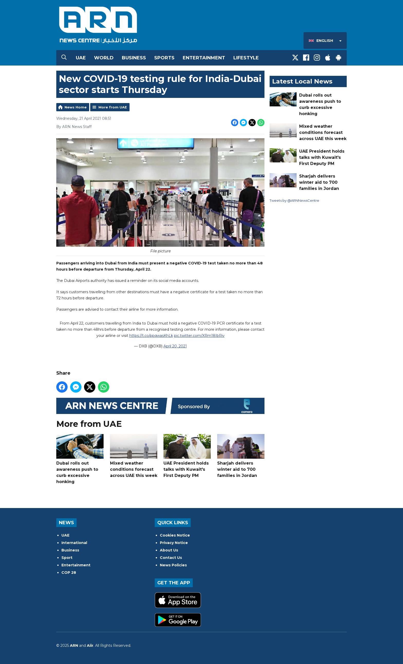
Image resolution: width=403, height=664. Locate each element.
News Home (76, 107)
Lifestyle (246, 58)
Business (134, 58)
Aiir (90, 645)
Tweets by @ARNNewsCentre (294, 200)
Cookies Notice (175, 535)
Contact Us (171, 557)
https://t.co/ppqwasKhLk (151, 336)
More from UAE (112, 107)
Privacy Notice (174, 542)
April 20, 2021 (175, 346)
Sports (164, 58)
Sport (66, 557)
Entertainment (204, 58)
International (74, 542)
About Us (169, 550)
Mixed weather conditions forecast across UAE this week (133, 456)
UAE (81, 58)
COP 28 (68, 572)
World (104, 58)
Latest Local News (302, 81)
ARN (74, 645)
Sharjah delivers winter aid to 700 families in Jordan (240, 456)
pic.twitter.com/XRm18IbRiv (199, 336)
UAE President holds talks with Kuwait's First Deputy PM (187, 456)
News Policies (173, 565)
